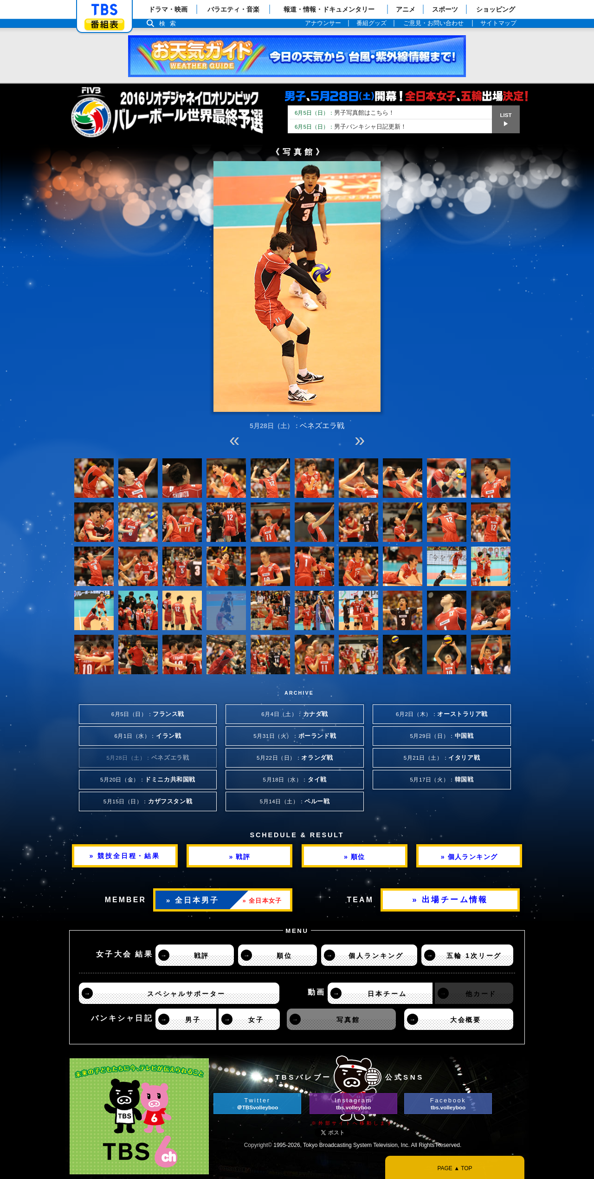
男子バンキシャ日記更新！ (351, 126)
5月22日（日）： (295, 758)
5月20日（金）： (147, 779)
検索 (170, 23)
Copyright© (258, 1145)
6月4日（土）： (294, 714)
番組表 (104, 24)
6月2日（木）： (442, 714)
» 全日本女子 (262, 900)
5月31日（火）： (294, 736)
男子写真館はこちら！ (344, 112)
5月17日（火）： (441, 779)
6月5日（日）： (147, 714)
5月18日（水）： (295, 779)
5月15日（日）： (147, 801)
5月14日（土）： (295, 801)
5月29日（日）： (441, 736)
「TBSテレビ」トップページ (104, 10)
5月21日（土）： (442, 758)
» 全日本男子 (193, 900)
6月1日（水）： (148, 736)
